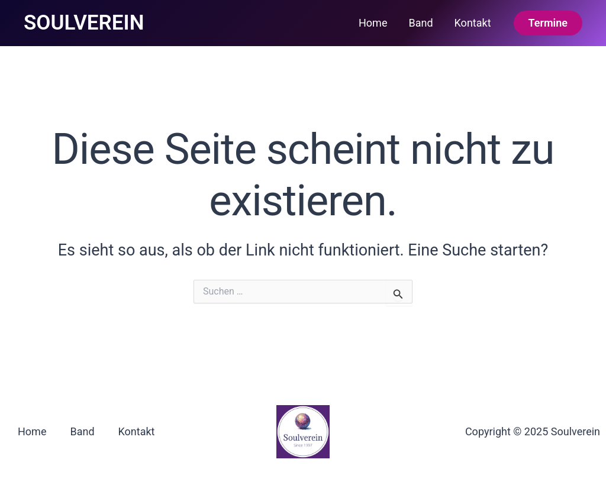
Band (420, 23)
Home (373, 23)
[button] (548, 23)
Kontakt (472, 23)
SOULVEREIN (84, 23)
